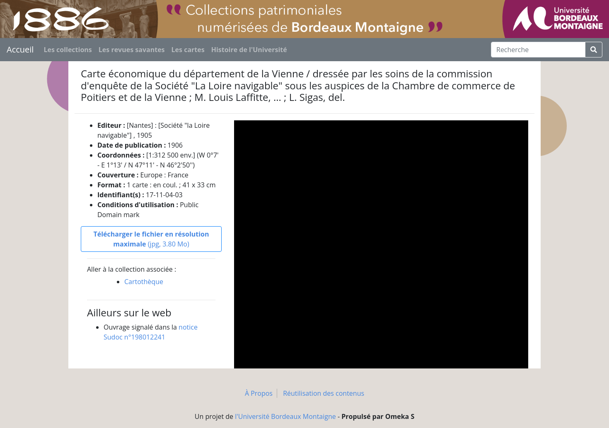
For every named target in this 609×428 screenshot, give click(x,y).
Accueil (20, 49)
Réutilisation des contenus (323, 393)
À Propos (259, 393)
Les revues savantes (132, 49)
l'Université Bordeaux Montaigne (285, 416)
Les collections (68, 49)
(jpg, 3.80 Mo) (151, 239)
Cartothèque (143, 281)
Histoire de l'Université (249, 49)
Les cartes (188, 49)
